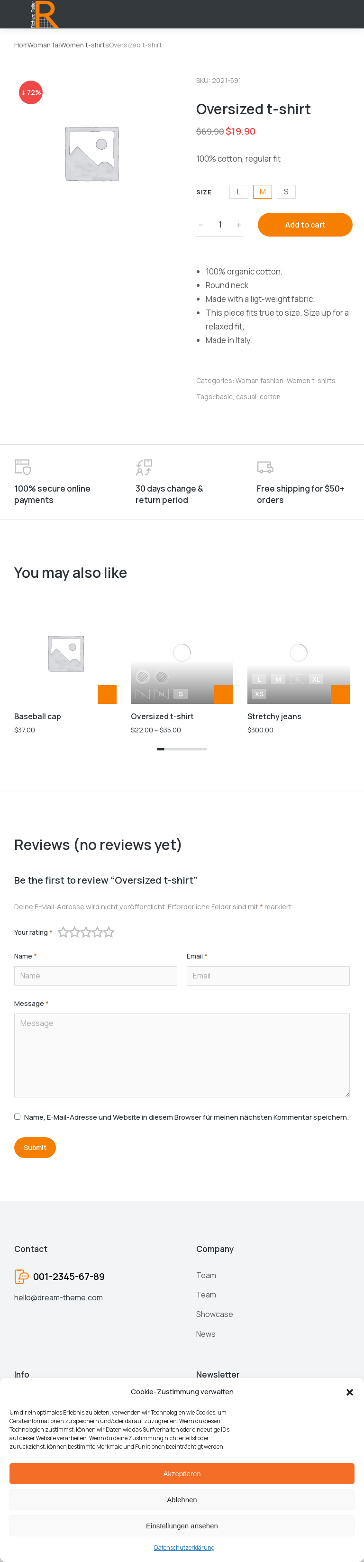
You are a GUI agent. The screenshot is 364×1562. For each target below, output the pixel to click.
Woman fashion (259, 380)
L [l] (239, 191)
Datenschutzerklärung (184, 1548)
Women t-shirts (311, 380)
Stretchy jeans (274, 621)
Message (31, 1004)
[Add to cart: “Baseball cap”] (107, 694)
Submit (35, 1147)
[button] (350, 1392)
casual (246, 396)
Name (25, 956)
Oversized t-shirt (162, 621)
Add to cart (305, 224)
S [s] (286, 191)
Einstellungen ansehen (182, 1526)
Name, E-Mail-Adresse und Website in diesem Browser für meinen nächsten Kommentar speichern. (186, 1117)
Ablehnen (182, 1500)
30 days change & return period (169, 494)
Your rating (33, 933)
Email (197, 956)
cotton (270, 396)
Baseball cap (37, 716)
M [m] (263, 191)
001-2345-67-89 (69, 1276)
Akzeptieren (181, 1474)
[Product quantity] (220, 225)
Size (203, 192)
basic (224, 396)
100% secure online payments (52, 494)
